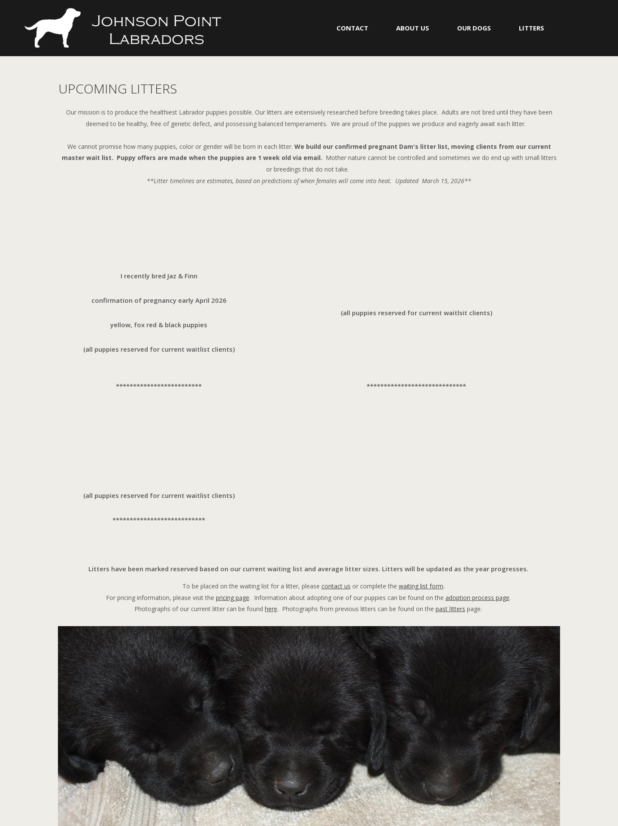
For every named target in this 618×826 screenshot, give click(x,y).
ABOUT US (412, 28)
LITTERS (531, 28)
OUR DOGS (474, 28)
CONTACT (352, 28)
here (271, 609)
